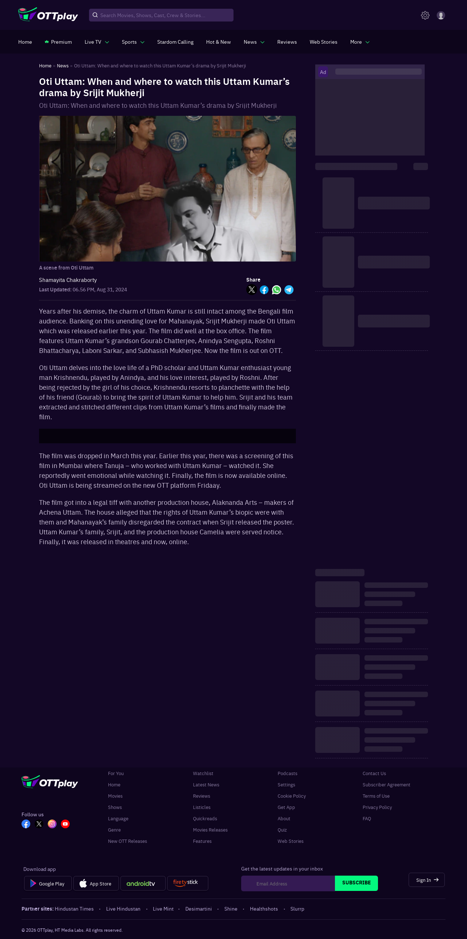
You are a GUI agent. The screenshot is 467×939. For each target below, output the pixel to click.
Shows (115, 807)
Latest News (206, 784)
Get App (286, 807)
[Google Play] (48, 883)
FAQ (367, 818)
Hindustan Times (75, 908)
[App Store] (96, 883)
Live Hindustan (124, 908)
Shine (231, 908)
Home (114, 784)
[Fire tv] (187, 883)
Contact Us (374, 773)
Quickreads (205, 818)
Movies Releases (210, 829)
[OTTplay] (48, 15)
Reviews (201, 796)
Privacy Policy (377, 807)
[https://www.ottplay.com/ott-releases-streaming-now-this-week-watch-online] (218, 41)
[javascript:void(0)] (97, 41)
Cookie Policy (292, 796)
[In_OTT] (52, 825)
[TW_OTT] (39, 825)
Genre (114, 829)
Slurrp (297, 908)
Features (202, 841)
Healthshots (264, 908)
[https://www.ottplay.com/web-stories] (323, 41)
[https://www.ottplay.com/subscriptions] (58, 41)
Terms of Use (376, 796)
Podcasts (287, 773)
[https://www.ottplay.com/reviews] (287, 41)
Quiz (282, 829)
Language (118, 818)
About (284, 818)
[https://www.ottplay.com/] (25, 41)
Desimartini (199, 908)
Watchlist (203, 773)
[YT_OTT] (65, 825)
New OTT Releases (127, 841)
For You (116, 773)
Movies (115, 796)
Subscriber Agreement (386, 784)
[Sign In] (427, 880)
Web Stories (291, 841)
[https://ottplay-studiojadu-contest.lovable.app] (175, 41)
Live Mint (163, 908)
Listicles (202, 807)
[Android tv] (143, 883)
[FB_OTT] (26, 825)
